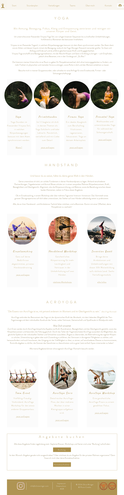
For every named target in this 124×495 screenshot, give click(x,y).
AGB (62, 488)
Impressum (61, 483)
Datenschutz (61, 486)
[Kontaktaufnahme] (62, 464)
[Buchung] (62, 449)
